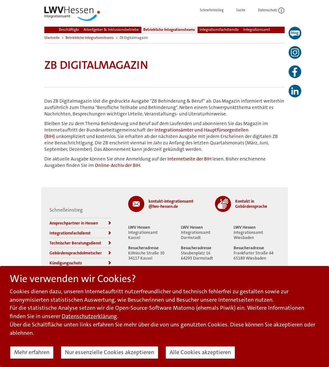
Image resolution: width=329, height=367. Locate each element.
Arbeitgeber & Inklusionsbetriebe (111, 29)
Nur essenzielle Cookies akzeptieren (109, 352)
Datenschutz (271, 10)
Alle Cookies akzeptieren (200, 352)
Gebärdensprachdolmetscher (80, 253)
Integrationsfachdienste (219, 29)
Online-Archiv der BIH (117, 165)
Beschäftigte (69, 29)
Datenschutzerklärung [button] (89, 316)
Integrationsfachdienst (80, 233)
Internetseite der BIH (189, 159)
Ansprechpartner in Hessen (80, 223)
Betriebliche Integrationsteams (169, 29)
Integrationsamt (256, 29)
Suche (244, 10)
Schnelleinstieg (215, 10)
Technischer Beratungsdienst (80, 243)
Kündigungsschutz (80, 263)
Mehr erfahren (31, 352)
